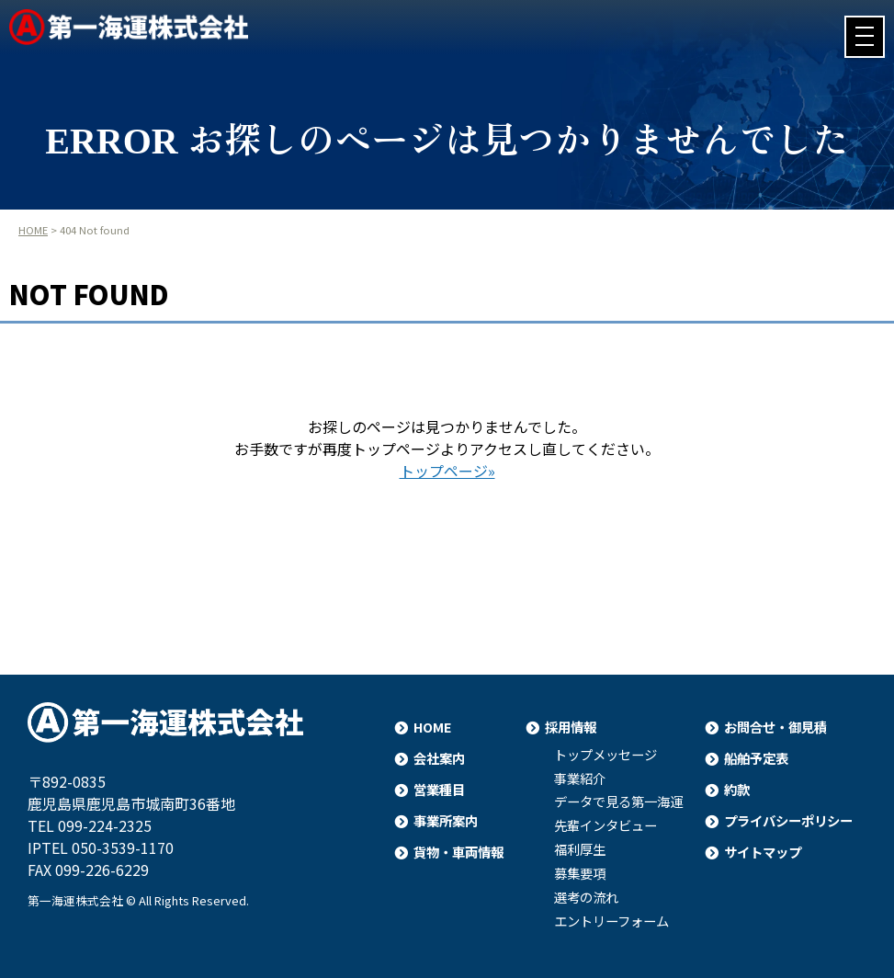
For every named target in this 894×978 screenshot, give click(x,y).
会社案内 (439, 758)
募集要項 (579, 873)
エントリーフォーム (611, 921)
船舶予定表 (756, 758)
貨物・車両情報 (458, 851)
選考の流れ (586, 897)
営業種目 (439, 789)
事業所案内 (445, 820)
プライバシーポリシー (788, 820)
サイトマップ (762, 851)
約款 (737, 789)
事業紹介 (579, 778)
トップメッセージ (605, 754)
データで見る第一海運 (618, 801)
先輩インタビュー (605, 825)
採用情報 (570, 726)
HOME (33, 229)
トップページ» (447, 471)
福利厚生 (579, 849)
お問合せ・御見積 (775, 726)
